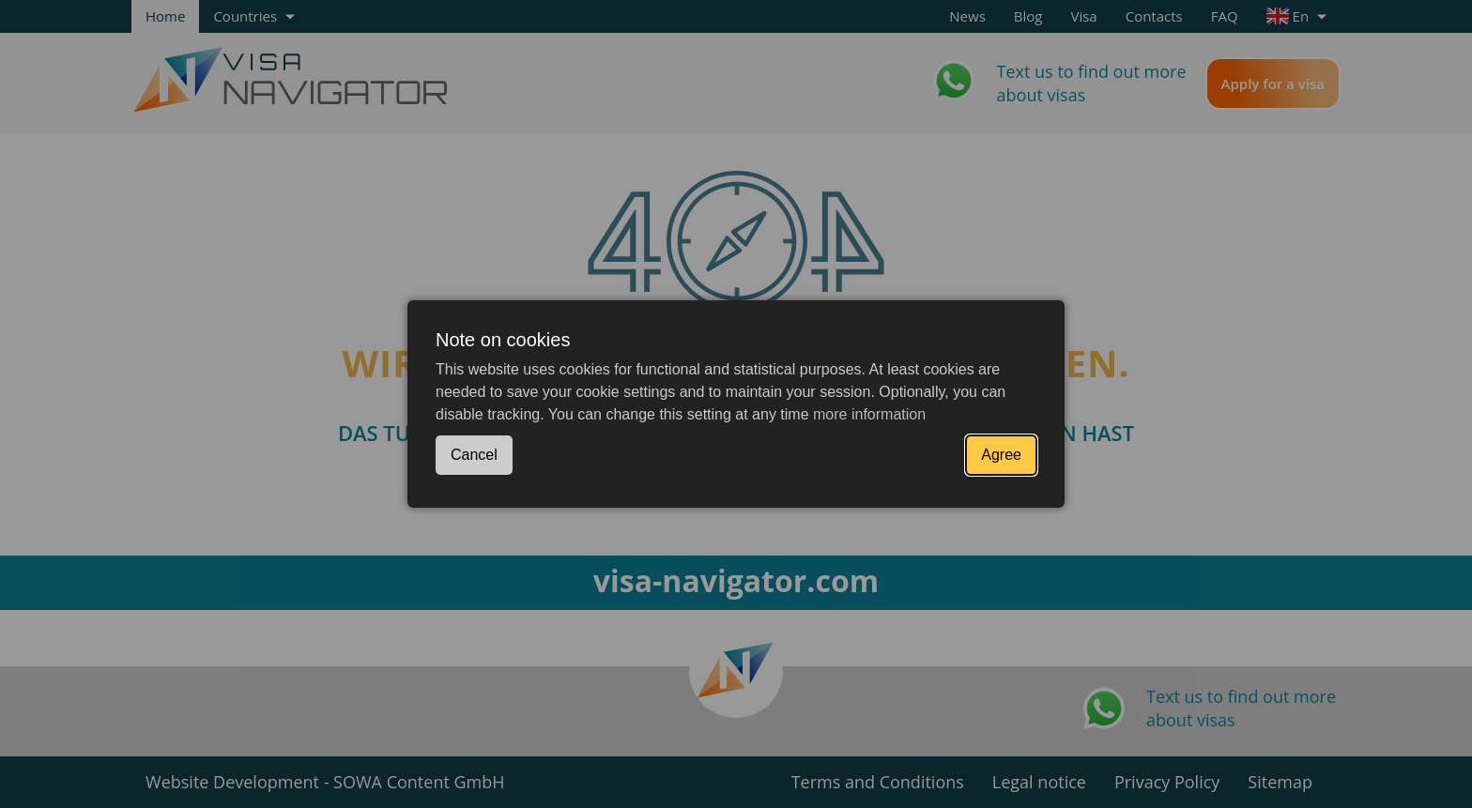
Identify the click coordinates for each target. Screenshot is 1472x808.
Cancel (474, 455)
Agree (1001, 455)
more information (869, 414)
